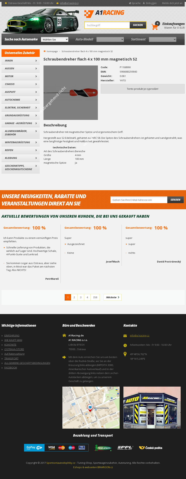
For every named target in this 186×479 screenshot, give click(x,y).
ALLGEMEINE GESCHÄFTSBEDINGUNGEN (27, 363)
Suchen (138, 25)
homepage (52, 51)
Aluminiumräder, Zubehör (16, 132)
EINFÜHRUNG (11, 335)
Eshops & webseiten (85, 467)
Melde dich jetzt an (172, 3)
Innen (9, 60)
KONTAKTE (10, 344)
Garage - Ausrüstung (18, 123)
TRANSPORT (11, 358)
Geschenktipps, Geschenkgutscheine (18, 167)
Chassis (9, 84)
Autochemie (12, 99)
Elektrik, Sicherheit (17, 107)
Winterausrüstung (17, 142)
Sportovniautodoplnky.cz (60, 462)
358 (95, 297)
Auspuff (10, 92)
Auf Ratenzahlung (14, 353)
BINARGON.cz (105, 467)
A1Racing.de (117, 14)
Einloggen (151, 3)
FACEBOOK (10, 367)
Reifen (9, 150)
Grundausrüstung (17, 115)
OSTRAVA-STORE (14, 349)
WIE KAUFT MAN (13, 340)
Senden (175, 199)
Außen (9, 68)
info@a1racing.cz (69, 3)
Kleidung (11, 158)
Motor (9, 76)
